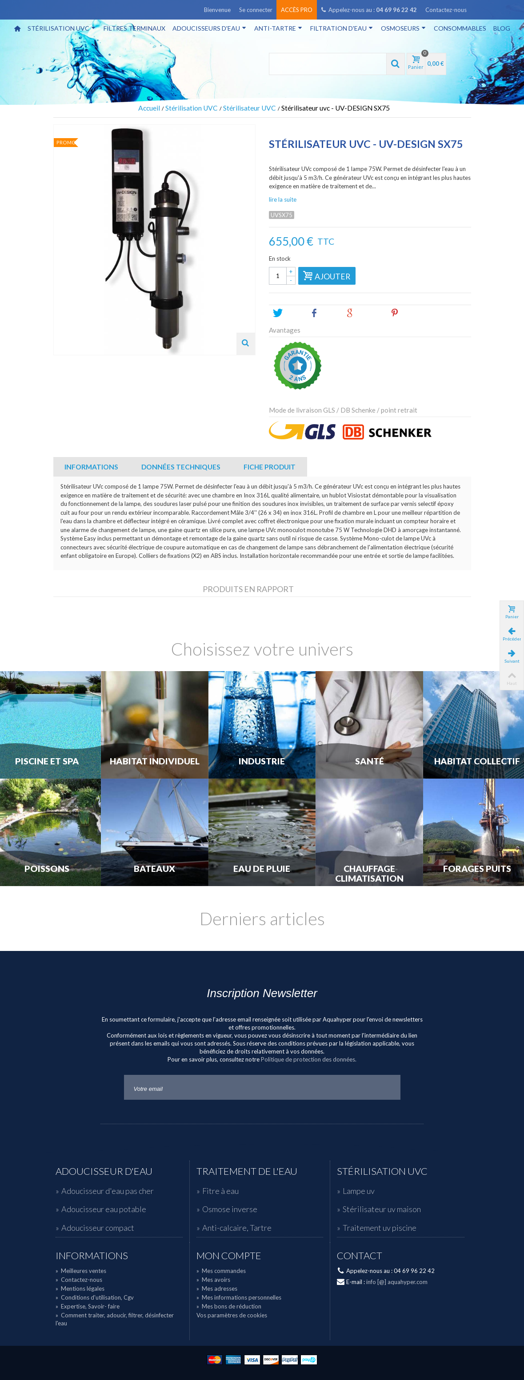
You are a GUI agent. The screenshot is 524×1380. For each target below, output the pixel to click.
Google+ (364, 313)
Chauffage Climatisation (369, 874)
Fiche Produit (270, 467)
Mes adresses (216, 1288)
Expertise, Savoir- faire (88, 1306)
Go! (386, 1087)
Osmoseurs (403, 28)
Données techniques (180, 467)
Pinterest (410, 313)
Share (324, 313)
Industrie (262, 761)
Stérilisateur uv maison (382, 1209)
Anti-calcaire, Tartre (237, 1228)
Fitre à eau (220, 1191)
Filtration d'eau (341, 28)
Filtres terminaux (134, 28)
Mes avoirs (213, 1279)
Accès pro (296, 9)
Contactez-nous (446, 9)
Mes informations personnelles (238, 1297)
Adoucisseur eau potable (103, 1209)
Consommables (460, 28)
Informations (91, 467)
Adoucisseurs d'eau (209, 28)
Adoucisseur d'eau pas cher (107, 1191)
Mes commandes (221, 1270)
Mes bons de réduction (228, 1306)
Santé (369, 761)
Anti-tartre (278, 28)
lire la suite (282, 199)
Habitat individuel (155, 761)
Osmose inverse (229, 1209)
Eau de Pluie (261, 869)
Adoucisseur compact (97, 1228)
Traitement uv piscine (379, 1228)
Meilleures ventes (81, 1270)
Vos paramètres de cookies (231, 1315)
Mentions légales (80, 1288)
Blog (501, 28)
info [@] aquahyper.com (397, 1281)
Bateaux (154, 869)
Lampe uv (359, 1191)
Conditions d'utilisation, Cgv (95, 1297)
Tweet (288, 313)
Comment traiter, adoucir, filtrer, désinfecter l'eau (115, 1319)
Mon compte (228, 1255)
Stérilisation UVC (62, 28)
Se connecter (255, 9)
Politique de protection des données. (308, 1059)
